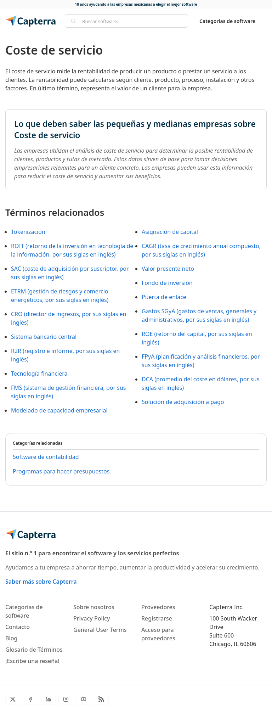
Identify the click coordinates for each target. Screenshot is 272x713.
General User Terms (100, 630)
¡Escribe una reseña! (32, 661)
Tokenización (28, 232)
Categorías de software (227, 21)
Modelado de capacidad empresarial (59, 410)
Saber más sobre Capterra (41, 581)
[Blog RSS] (101, 699)
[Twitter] (12, 699)
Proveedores (158, 607)
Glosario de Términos (34, 649)
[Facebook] (30, 699)
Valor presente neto (168, 269)
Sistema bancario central (43, 337)
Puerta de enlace (164, 297)
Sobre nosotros (93, 607)
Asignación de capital (170, 232)
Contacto (17, 627)
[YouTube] (83, 699)
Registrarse (156, 618)
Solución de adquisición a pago (183, 402)
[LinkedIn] (48, 699)
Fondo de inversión (167, 283)
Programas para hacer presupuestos (61, 471)
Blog (11, 638)
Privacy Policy (91, 618)
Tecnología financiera (39, 373)
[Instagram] (65, 699)
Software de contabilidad (46, 457)
